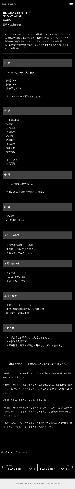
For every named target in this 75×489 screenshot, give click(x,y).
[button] (71, 4)
